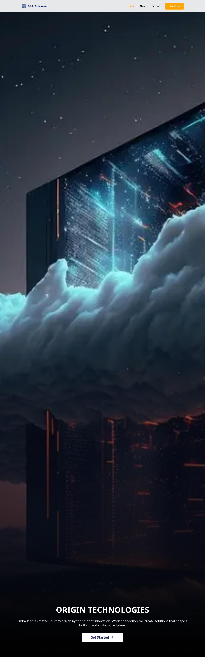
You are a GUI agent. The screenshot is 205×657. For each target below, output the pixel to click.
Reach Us (175, 6)
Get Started (102, 637)
